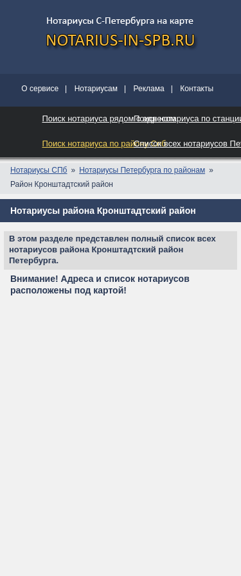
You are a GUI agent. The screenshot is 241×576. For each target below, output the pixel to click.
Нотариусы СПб (38, 170)
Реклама (149, 88)
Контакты (196, 88)
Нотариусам (96, 88)
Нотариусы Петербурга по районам (142, 170)
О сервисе (39, 88)
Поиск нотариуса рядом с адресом (109, 118)
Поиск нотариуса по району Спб (104, 143)
